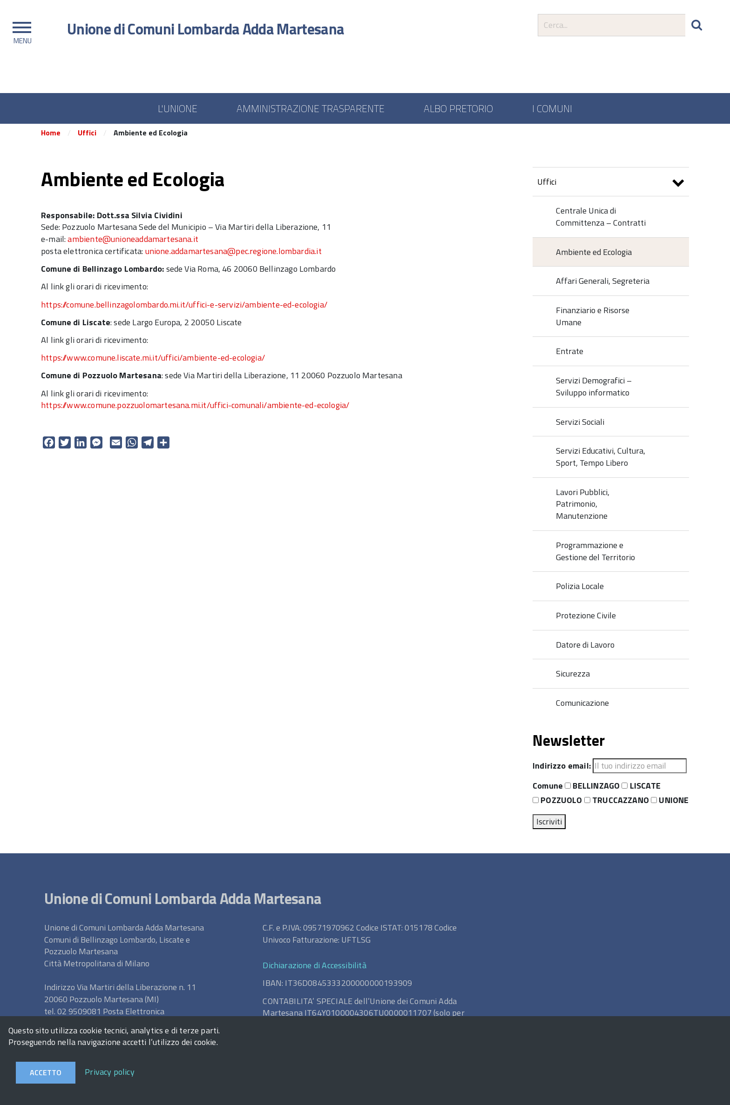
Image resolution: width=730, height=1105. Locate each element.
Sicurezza (573, 677)
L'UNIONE (177, 108)
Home (51, 136)
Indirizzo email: (562, 769)
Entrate (569, 354)
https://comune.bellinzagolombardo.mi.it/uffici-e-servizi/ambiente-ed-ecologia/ (184, 307)
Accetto (45, 1072)
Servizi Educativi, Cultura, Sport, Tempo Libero (600, 460)
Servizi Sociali (580, 425)
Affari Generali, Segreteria (602, 284)
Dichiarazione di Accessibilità (314, 969)
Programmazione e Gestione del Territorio (595, 554)
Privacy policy (110, 1071)
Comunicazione (582, 706)
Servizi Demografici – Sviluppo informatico (594, 389)
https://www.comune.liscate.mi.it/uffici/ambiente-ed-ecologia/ (153, 361)
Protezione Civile (586, 618)
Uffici (87, 136)
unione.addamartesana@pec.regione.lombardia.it (233, 254)
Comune (548, 790)
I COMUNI (552, 108)
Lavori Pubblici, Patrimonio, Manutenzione (582, 507)
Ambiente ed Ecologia (594, 255)
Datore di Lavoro (585, 648)
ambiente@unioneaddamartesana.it (133, 242)
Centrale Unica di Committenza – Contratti (601, 220)
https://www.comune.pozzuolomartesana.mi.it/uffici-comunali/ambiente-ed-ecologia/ (195, 408)
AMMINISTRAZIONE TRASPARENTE (311, 108)
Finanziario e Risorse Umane (592, 319)
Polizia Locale (580, 589)
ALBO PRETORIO (458, 108)
